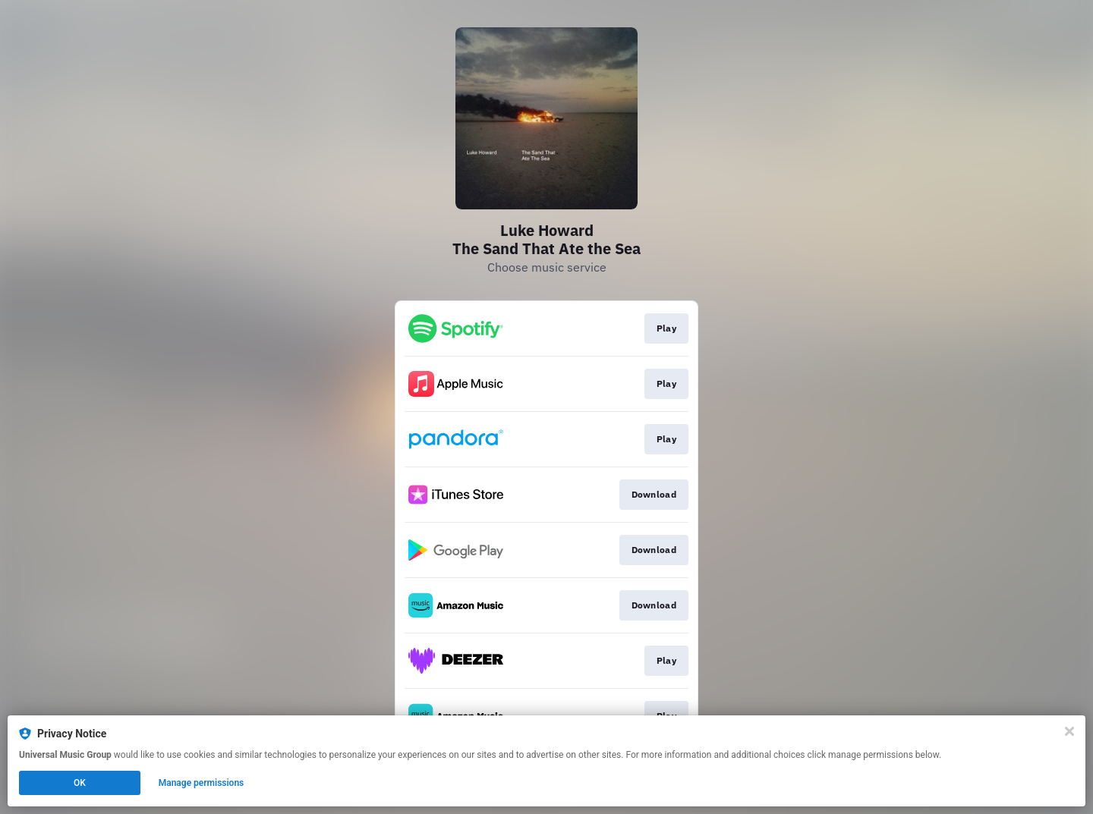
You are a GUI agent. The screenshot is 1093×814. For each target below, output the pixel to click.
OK (80, 783)
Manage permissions (201, 783)
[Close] (1069, 731)
